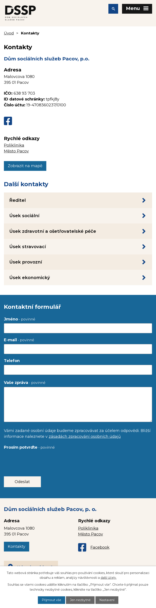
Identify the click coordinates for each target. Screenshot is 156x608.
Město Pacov (16, 151)
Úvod (9, 33)
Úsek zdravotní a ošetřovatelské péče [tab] (77, 231)
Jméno (19, 319)
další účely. (109, 578)
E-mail (19, 340)
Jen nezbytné (80, 600)
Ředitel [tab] (77, 200)
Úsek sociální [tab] (77, 215)
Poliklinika (14, 145)
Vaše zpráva (24, 382)
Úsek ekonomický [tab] (77, 277)
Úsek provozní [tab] (77, 262)
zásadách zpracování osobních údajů (85, 436)
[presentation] (37, 460)
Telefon (12, 360)
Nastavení (106, 600)
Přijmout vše (51, 600)
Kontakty (16, 546)
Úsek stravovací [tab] (77, 246)
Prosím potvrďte (29, 447)
